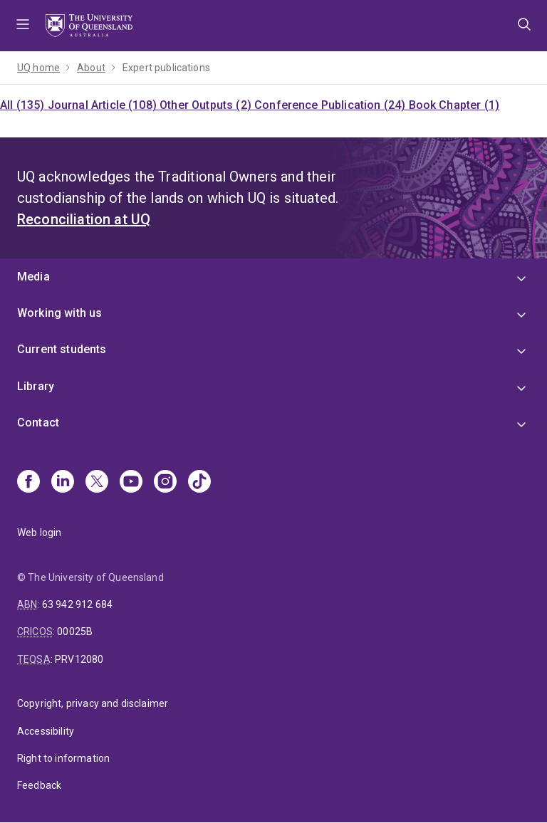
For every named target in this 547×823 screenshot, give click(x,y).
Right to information (63, 758)
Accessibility (45, 731)
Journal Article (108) (104, 105)
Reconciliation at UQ (83, 219)
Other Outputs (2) (207, 105)
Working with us (59, 313)
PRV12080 (79, 659)
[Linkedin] (62, 483)
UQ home (38, 67)
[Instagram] (165, 483)
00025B (75, 631)
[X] (96, 483)
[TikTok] (199, 483)
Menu (23, 25)
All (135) (24, 105)
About (91, 67)
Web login (39, 532)
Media (33, 276)
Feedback (39, 785)
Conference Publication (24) (331, 105)
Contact (38, 422)
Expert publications (166, 67)
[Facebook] (28, 483)
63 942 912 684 (77, 604)
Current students (62, 349)
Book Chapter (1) (454, 105)
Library (35, 386)
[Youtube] (131, 483)
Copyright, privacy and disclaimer (92, 703)
